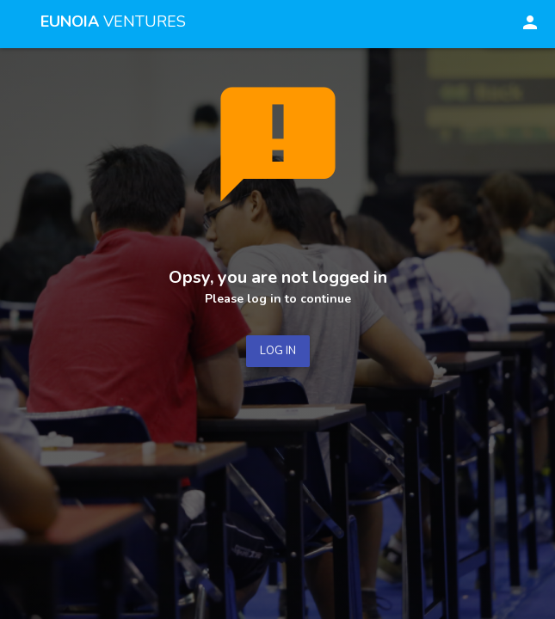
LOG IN (278, 351)
